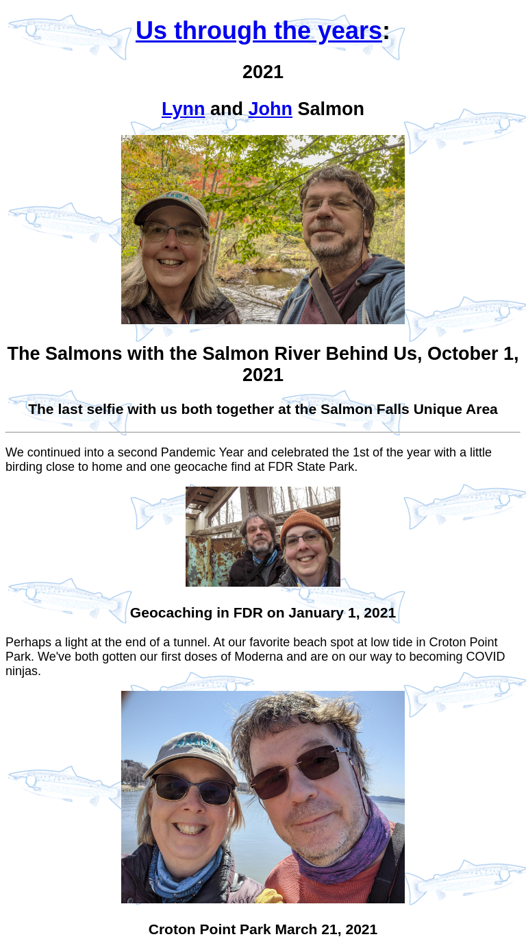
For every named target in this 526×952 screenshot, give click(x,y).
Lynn (183, 109)
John (270, 109)
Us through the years (259, 30)
